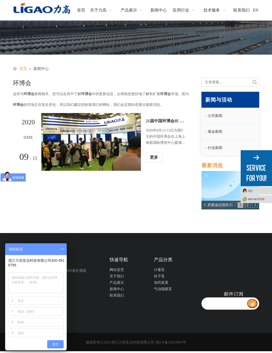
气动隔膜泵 (163, 289)
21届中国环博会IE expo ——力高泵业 (166, 121)
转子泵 (159, 276)
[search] (224, 303)
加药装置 (161, 283)
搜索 (254, 82)
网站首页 (117, 270)
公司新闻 (215, 116)
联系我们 (117, 295)
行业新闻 (215, 148)
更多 (154, 157)
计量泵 (159, 270)
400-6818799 (256, 199)
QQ (258, 191)
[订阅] (252, 303)
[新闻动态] (136, 38)
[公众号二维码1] (227, 272)
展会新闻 (215, 132)
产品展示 (117, 283)
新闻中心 (117, 289)
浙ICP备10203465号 (170, 342)
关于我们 (117, 276)
